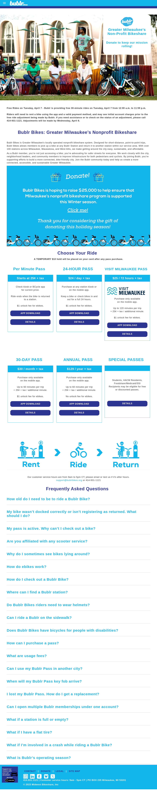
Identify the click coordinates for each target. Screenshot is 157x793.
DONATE (46, 771)
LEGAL (60, 771)
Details (30, 322)
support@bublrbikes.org (69, 480)
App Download (30, 313)
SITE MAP (74, 771)
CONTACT (30, 771)
